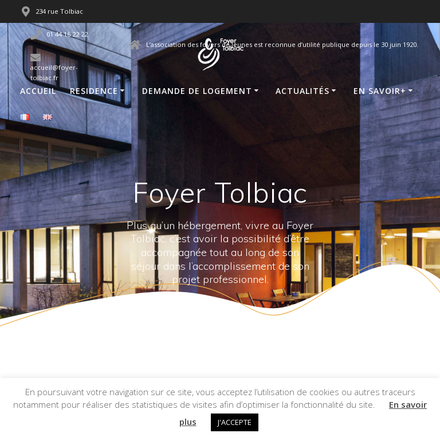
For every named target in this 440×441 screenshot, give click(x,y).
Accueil (38, 90)
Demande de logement (197, 90)
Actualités (302, 90)
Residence (94, 90)
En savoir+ (379, 90)
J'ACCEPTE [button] (235, 422)
